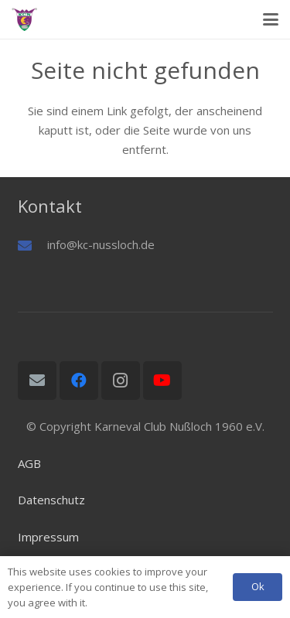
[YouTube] (162, 380)
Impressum (48, 537)
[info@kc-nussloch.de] (32, 245)
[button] (271, 19)
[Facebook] (79, 380)
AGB (29, 463)
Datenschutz (51, 499)
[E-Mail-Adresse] (37, 380)
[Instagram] (120, 380)
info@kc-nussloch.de (101, 244)
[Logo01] (24, 19)
